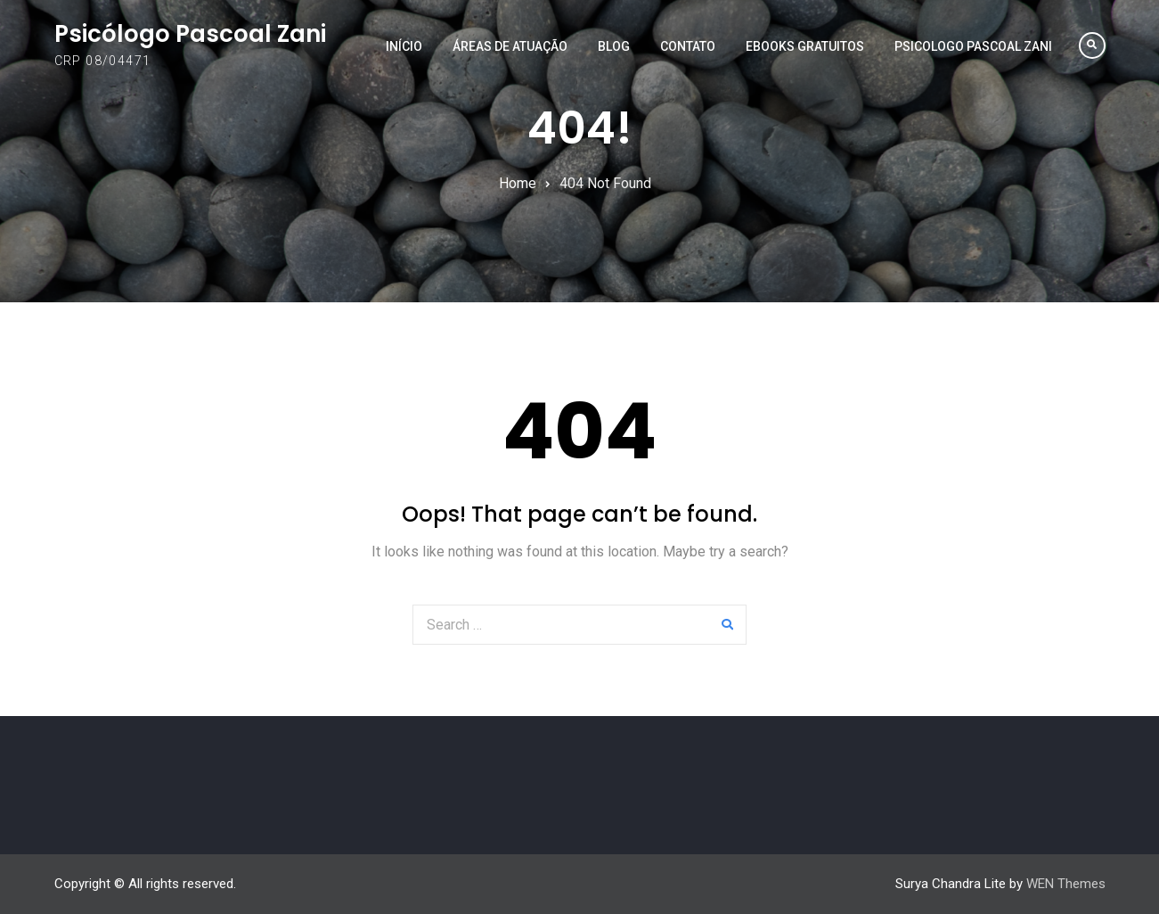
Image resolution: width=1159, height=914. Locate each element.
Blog (614, 46)
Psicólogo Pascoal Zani (190, 34)
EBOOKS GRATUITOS (805, 46)
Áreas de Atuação (510, 46)
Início (404, 46)
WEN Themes (1066, 884)
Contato (687, 46)
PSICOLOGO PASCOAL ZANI (973, 46)
